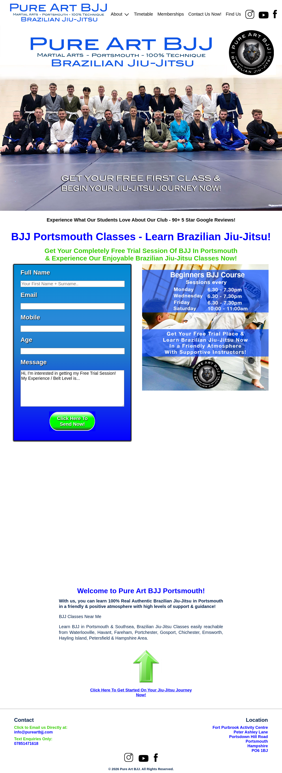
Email (28, 294)
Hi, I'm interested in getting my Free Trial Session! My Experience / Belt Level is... (72, 388)
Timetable (143, 14)
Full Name (35, 272)
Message (33, 362)
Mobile (30, 317)
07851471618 (33, 741)
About (120, 14)
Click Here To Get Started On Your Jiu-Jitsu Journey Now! (141, 692)
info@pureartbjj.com (40, 729)
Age (26, 339)
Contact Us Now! (204, 14)
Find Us (233, 14)
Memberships (171, 14)
